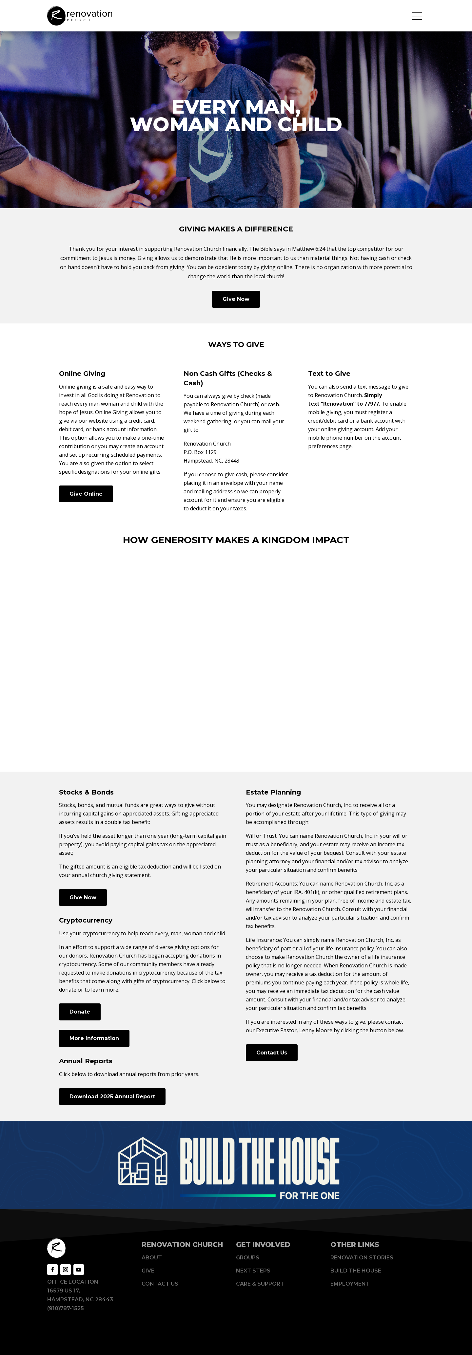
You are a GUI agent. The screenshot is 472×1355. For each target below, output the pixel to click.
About (152, 1257)
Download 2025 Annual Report (112, 1096)
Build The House (355, 1271)
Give (148, 1271)
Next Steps (253, 1271)
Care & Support (260, 1284)
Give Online (86, 494)
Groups (247, 1257)
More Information (94, 1038)
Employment (350, 1284)
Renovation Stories (361, 1257)
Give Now (236, 299)
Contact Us (271, 1053)
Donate (79, 1012)
